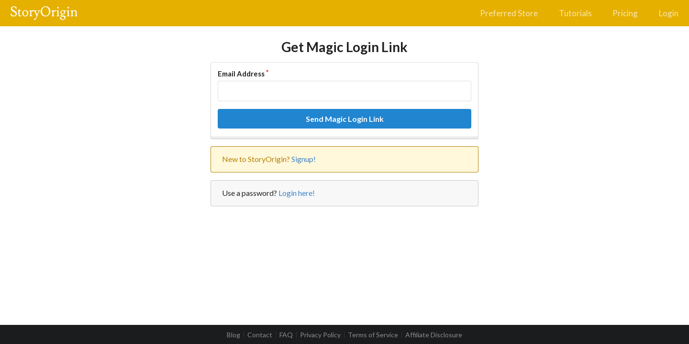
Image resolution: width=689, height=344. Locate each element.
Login (668, 13)
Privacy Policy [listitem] (320, 335)
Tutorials (575, 13)
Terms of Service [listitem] (373, 335)
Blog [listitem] (233, 335)
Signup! (303, 158)
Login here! (296, 192)
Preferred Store (509, 13)
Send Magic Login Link (345, 118)
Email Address (241, 73)
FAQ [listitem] (286, 335)
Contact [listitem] (259, 335)
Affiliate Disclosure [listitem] (433, 335)
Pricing (625, 13)
